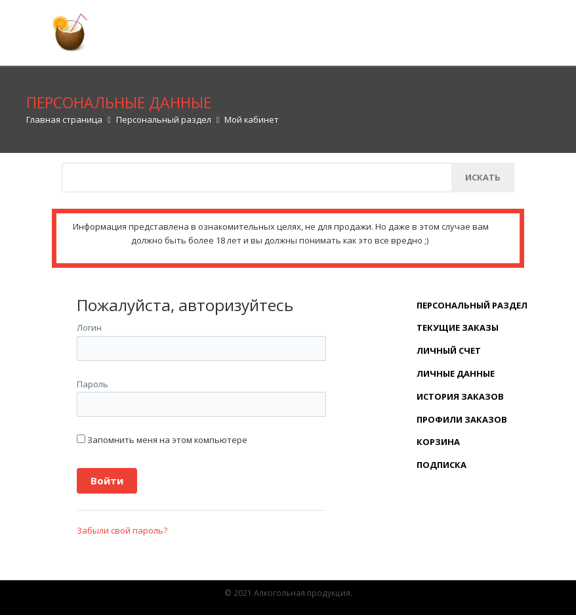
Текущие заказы (458, 327)
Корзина (438, 442)
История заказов (460, 396)
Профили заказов (462, 419)
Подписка (441, 465)
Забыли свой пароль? (122, 530)
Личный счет (449, 350)
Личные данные (456, 373)
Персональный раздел (472, 305)
